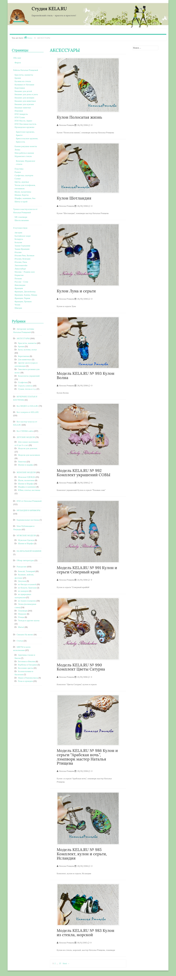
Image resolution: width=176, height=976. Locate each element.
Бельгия (18, 242)
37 (60, 963)
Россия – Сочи (21, 282)
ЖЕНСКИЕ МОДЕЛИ (26, 472)
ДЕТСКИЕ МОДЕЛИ (26, 437)
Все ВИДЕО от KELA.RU (27, 406)
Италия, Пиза (21, 262)
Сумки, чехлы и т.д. (27, 389)
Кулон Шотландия (74, 198)
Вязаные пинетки (23, 107)
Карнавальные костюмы (28, 520)
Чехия (17, 304)
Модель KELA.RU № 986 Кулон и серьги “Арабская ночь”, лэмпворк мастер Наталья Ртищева (87, 757)
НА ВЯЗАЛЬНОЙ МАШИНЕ (29, 551)
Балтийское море (23, 236)
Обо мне (17, 58)
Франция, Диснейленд (25, 291)
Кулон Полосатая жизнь (79, 117)
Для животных (24, 359)
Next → (66, 963)
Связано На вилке (25, 634)
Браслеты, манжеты (24, 75)
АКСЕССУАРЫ (23, 338)
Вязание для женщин (24, 97)
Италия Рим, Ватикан (24, 255)
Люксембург (20, 268)
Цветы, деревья (22, 182)
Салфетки (22, 382)
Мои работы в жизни (24, 153)
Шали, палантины (23, 192)
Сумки (18, 178)
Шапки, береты (22, 195)
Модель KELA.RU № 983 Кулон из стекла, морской (85, 932)
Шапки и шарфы (25, 465)
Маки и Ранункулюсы (28, 678)
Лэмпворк (22, 610)
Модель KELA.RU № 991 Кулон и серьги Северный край (87, 569)
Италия (18, 252)
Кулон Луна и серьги (76, 291)
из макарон (23, 591)
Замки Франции (22, 249)
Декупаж (22, 581)
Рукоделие (22, 566)
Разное (18, 172)
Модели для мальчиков (29, 455)
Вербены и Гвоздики (27, 664)
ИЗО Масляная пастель (25, 124)
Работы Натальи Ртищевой (25, 70)
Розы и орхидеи (25, 681)
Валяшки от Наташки (24, 84)
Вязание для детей (23, 91)
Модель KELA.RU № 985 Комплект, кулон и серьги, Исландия (82, 854)
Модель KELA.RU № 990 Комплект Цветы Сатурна (81, 667)
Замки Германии (22, 245)
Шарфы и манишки (27, 487)
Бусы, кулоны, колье (27, 349)
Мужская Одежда (26, 540)
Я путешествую (20, 228)
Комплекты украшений (29, 376)
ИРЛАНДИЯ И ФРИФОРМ (28, 510)
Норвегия (19, 275)
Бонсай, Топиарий (26, 571)
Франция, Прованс (23, 301)
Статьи (20, 641)
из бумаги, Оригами (27, 587)
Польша (18, 278)
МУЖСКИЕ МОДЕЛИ (26, 535)
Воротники (20, 88)
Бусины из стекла (23, 81)
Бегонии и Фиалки (26, 661)
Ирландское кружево (24, 127)
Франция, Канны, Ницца (26, 295)
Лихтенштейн (21, 265)
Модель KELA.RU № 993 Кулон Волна (85, 375)
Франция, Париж (22, 298)
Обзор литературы (25, 560)
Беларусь (19, 239)
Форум (18, 62)
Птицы (21, 617)
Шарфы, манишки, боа (25, 198)
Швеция (18, 308)
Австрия (18, 232)
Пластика (19, 169)
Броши (18, 78)
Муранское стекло (23, 156)
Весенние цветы (25, 668)
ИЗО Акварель (21, 114)
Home (29, 38)
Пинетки (22, 461)
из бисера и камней (27, 584)
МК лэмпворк (21, 217)
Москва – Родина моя (25, 272)
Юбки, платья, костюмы (29, 490)
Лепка (17, 149)
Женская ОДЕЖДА (26, 477)
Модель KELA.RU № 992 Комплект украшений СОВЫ (83, 472)
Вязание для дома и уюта (26, 94)
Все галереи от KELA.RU (28, 412)
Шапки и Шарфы (26, 483)
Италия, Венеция (22, 259)
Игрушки (19, 111)
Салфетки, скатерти (24, 175)
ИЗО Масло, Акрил (23, 120)
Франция (19, 288)
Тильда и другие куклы (28, 620)
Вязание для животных (25, 101)
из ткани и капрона (27, 601)
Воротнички (23, 356)
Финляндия (20, 285)
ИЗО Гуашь (20, 117)
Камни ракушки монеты (26, 146)
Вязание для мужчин (24, 104)
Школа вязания (22, 220)
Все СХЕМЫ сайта (25, 431)
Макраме (22, 614)
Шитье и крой (21, 201)
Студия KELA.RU (49, 8)
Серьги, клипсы (25, 385)
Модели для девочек (27, 448)
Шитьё (21, 627)
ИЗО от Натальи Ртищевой (29, 501)
